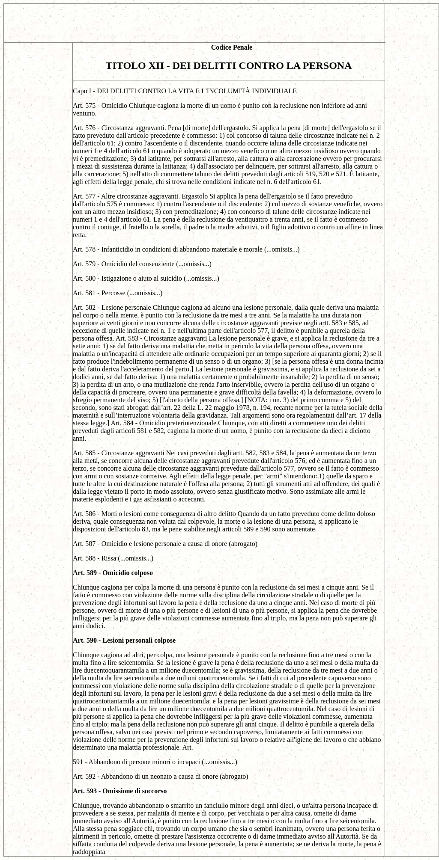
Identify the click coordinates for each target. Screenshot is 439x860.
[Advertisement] (194, 23)
